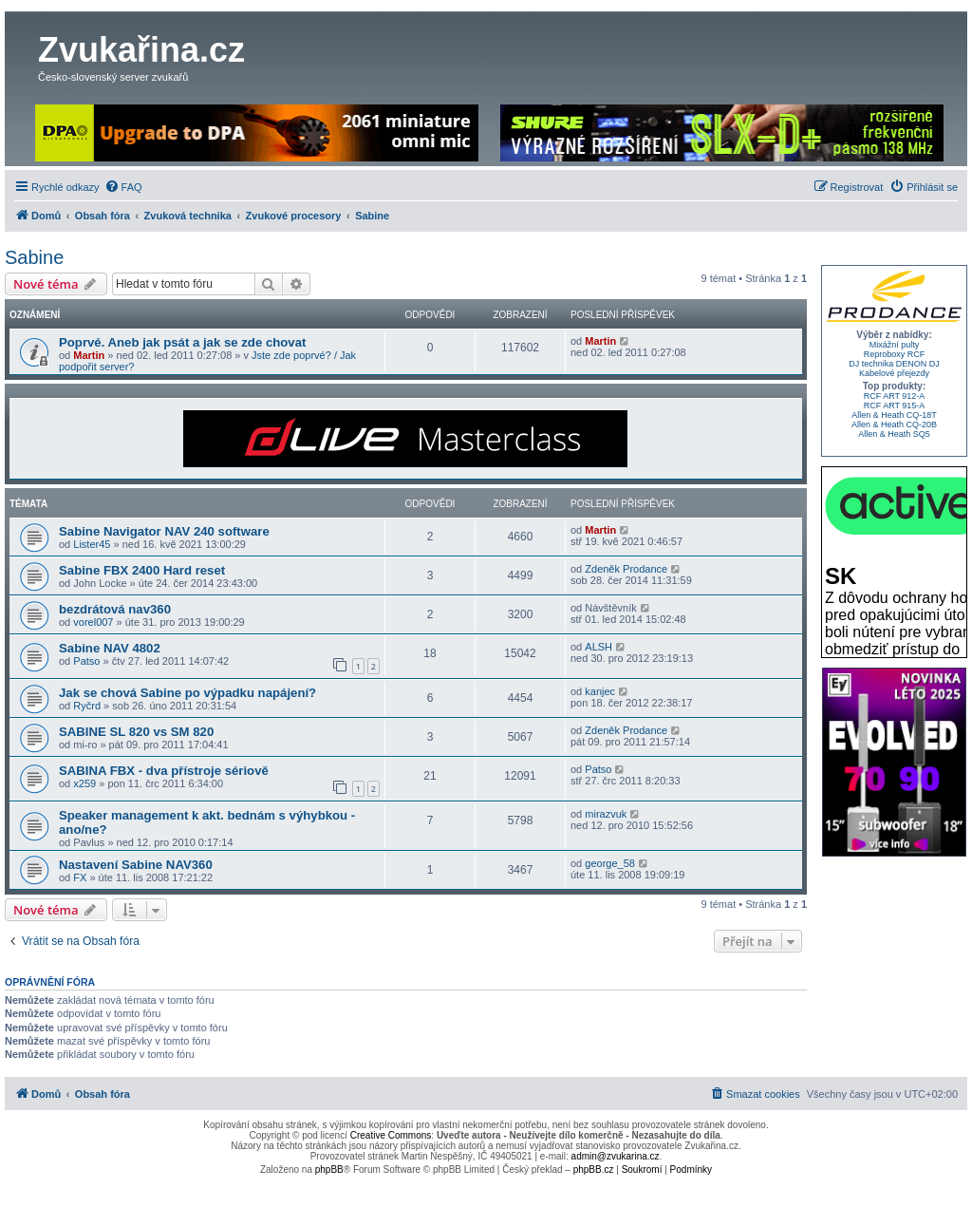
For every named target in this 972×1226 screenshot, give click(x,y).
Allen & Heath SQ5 (894, 434)
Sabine (34, 257)
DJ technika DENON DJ (894, 363)
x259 (84, 783)
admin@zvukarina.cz (615, 1156)
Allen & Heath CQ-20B (894, 424)
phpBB (329, 1169)
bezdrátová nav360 (115, 609)
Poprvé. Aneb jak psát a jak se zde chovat (182, 342)
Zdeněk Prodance (626, 569)
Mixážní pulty (894, 344)
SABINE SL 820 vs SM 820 (136, 732)
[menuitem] (123, 187)
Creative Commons (391, 1135)
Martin (88, 355)
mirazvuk (605, 814)
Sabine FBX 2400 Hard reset (142, 570)
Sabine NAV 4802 (109, 648)
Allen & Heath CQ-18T (894, 415)
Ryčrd (87, 705)
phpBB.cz (593, 1169)
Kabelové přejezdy (894, 373)
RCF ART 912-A (894, 396)
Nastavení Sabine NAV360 (136, 865)
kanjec (600, 691)
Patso (86, 661)
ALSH (598, 646)
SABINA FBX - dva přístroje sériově (164, 771)
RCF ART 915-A (894, 405)
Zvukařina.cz (141, 49)
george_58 (610, 863)
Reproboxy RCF (894, 354)
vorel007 (93, 622)
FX (79, 877)
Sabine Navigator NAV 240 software (164, 531)
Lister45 (91, 544)
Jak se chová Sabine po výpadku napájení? (187, 693)
